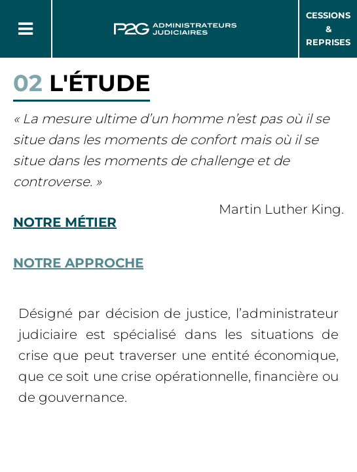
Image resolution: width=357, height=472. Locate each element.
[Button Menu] (25, 29)
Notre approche (78, 263)
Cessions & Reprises (328, 29)
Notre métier (65, 222)
